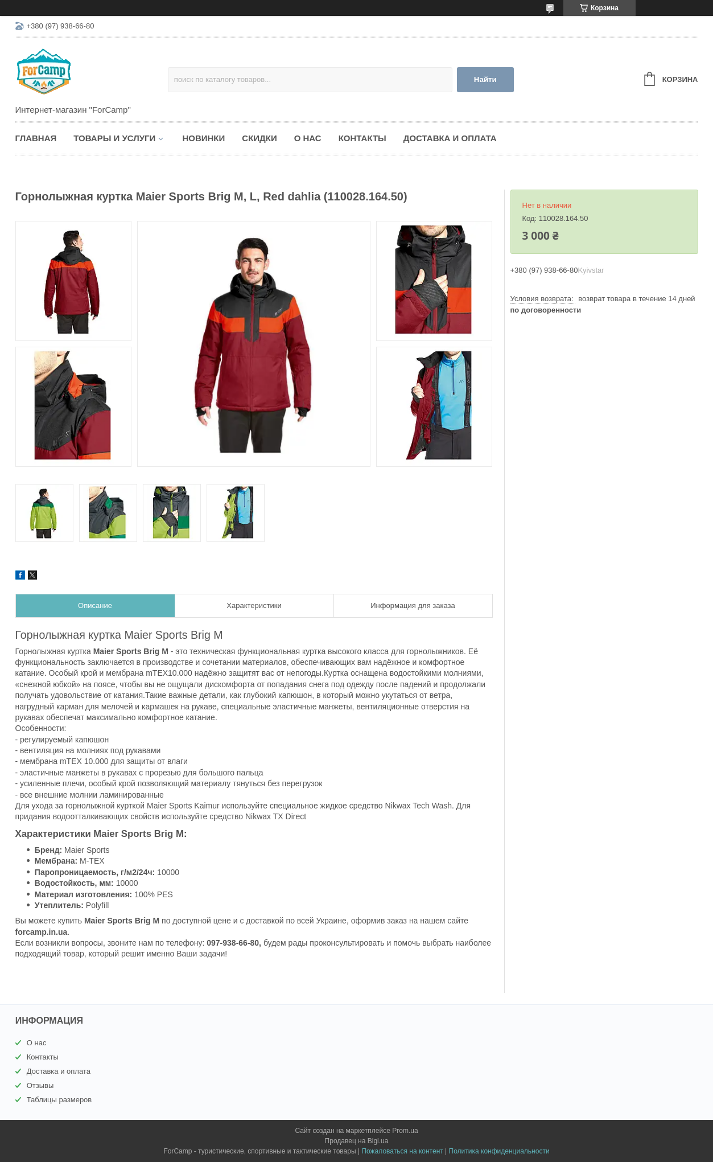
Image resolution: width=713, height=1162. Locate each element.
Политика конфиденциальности (499, 1151)
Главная (36, 138)
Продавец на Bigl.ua (357, 1141)
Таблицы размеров (59, 1099)
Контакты (362, 138)
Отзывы (40, 1085)
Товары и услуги (114, 138)
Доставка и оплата (450, 138)
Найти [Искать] (485, 79)
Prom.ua (405, 1131)
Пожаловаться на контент (402, 1151)
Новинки (203, 138)
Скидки (259, 138)
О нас (308, 138)
